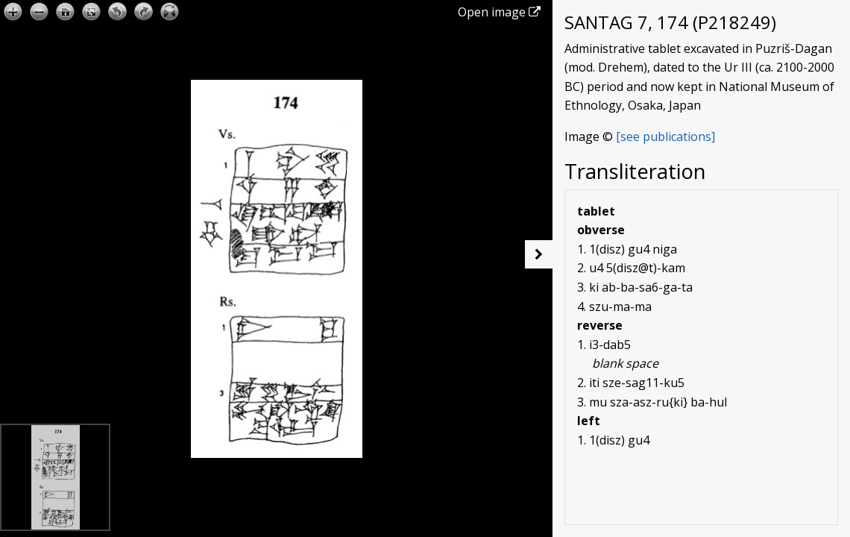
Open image (499, 12)
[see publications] (665, 136)
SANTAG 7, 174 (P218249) (670, 22)
